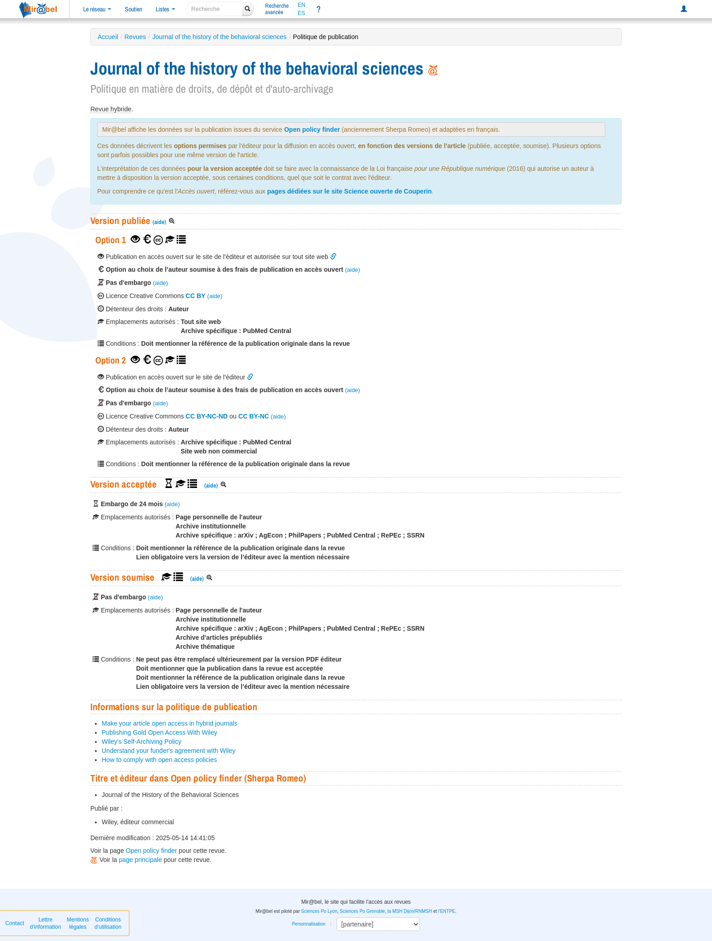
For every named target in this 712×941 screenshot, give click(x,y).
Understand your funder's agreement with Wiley (168, 750)
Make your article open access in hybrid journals (169, 723)
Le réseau (97, 9)
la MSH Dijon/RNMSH (409, 911)
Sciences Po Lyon (319, 911)
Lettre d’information (45, 923)
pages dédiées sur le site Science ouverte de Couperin (349, 191)
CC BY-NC (253, 416)
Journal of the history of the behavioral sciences (219, 36)
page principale (140, 859)
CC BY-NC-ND (207, 416)
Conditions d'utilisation (107, 923)
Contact (14, 923)
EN (302, 5)
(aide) (159, 222)
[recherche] (214, 8)
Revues (135, 36)
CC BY (196, 295)
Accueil (108, 36)
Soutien (133, 9)
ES (301, 13)
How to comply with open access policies (159, 759)
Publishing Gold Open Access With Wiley (159, 732)
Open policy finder (312, 129)
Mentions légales (78, 923)
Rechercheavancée (277, 9)
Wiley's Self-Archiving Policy (141, 741)
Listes (165, 9)
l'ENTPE (446, 911)
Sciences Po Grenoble (362, 911)
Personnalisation (309, 923)
